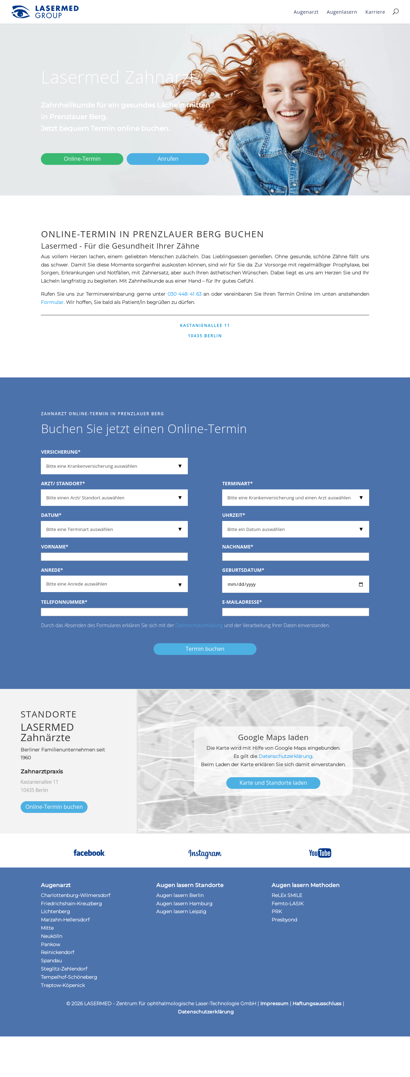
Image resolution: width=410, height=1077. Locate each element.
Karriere (375, 12)
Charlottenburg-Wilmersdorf (75, 895)
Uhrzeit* (233, 515)
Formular (52, 302)
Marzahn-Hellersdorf (65, 920)
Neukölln (51, 936)
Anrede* (52, 570)
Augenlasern (342, 12)
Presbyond (284, 920)
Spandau (51, 960)
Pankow (50, 944)
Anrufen (168, 158)
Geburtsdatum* (243, 570)
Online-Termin (82, 158)
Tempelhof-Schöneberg (69, 977)
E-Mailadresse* (242, 602)
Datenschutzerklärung (199, 625)
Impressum (274, 1003)
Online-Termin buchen (54, 806)
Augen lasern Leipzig (181, 911)
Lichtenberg (55, 911)
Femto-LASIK (288, 903)
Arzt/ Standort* (63, 483)
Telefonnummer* (64, 602)
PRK (277, 911)
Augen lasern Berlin (180, 895)
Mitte (47, 928)
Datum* (51, 515)
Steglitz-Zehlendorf (64, 969)
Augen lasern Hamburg (184, 903)
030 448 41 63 (185, 294)
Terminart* (237, 483)
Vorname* (54, 546)
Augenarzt (306, 12)
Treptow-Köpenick (63, 985)
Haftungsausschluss (317, 1003)
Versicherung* (60, 452)
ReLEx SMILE (287, 895)
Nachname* (237, 546)
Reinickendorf (57, 952)
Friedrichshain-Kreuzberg (71, 903)
